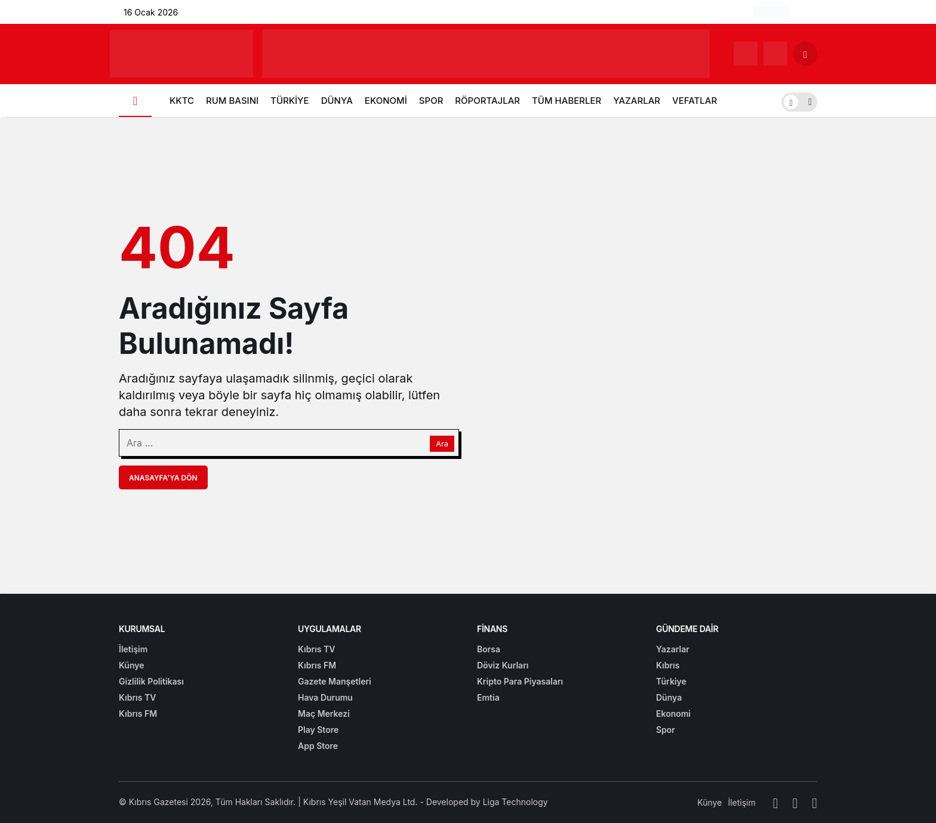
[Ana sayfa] (135, 100)
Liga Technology (515, 802)
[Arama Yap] (805, 54)
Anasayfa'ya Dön (163, 477)
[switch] (799, 100)
